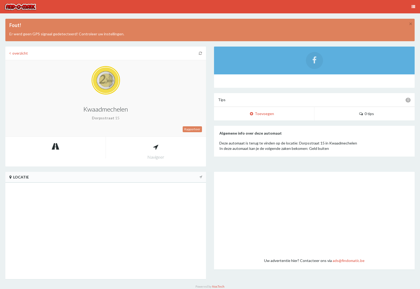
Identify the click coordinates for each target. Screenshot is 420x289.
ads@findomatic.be (349, 260)
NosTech (218, 286)
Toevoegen (262, 113)
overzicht (18, 53)
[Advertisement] (314, 214)
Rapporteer (192, 129)
